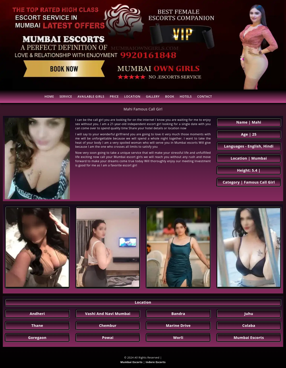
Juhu (248, 313)
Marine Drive (178, 325)
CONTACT (204, 97)
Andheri (37, 313)
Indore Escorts (156, 362)
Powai (107, 337)
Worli (178, 337)
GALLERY (153, 97)
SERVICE (65, 97)
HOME (49, 97)
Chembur (108, 325)
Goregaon (37, 337)
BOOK (169, 97)
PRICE (114, 97)
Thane (37, 325)
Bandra (178, 313)
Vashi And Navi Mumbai (107, 313)
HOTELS (186, 97)
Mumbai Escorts (249, 337)
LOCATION (132, 97)
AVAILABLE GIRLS (91, 97)
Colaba (248, 325)
